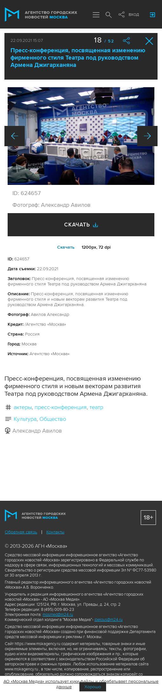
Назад (14, 136)
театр (96, 407)
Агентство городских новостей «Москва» (41, 14)
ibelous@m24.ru (108, 619)
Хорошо (92, 686)
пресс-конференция (61, 407)
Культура (25, 418)
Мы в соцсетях (121, 15)
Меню (96, 15)
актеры (23, 407)
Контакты (55, 532)
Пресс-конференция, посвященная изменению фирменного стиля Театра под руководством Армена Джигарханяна (77, 58)
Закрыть (149, 41)
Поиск (108, 15)
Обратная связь (21, 532)
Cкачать (66, 247)
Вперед (147, 136)
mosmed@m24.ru (58, 614)
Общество (52, 418)
